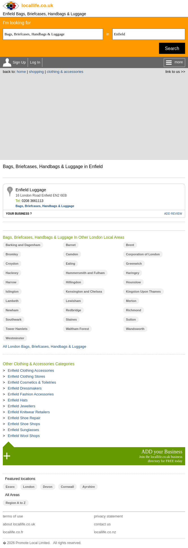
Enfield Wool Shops (24, 436)
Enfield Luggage (31, 189)
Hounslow (133, 282)
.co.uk (37, 5)
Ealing (70, 263)
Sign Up (19, 62)
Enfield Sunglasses (23, 430)
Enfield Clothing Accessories (31, 370)
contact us (102, 524)
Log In (35, 62)
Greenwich (134, 263)
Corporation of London (143, 254)
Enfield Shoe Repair (24, 418)
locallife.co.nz (105, 532)
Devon (48, 486)
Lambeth (12, 301)
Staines (71, 319)
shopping (36, 71)
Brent (130, 245)
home (21, 71)
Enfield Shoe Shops (24, 424)
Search (172, 48)
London (28, 486)
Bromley (12, 254)
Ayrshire (88, 486)
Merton (131, 301)
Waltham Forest (77, 328)
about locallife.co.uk (19, 524)
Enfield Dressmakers (25, 388)
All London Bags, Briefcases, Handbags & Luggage (44, 346)
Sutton (131, 319)
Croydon (12, 263)
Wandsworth (135, 328)
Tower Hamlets (16, 328)
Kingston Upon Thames (143, 291)
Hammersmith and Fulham (85, 273)
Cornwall (67, 486)
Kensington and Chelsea (84, 291)
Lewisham (73, 301)
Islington (12, 291)
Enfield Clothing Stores (26, 376)
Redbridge (73, 310)
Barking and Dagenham (23, 245)
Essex (10, 486)
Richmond (133, 310)
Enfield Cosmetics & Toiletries (32, 382)
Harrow (11, 282)
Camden (72, 254)
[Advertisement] (94, 116)
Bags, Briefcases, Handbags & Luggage (45, 206)
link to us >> (175, 71)
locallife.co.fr (13, 532)
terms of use (13, 516)
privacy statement (108, 516)
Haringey (132, 273)
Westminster (15, 338)
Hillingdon (73, 282)
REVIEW (173, 213)
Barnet (71, 245)
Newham (12, 310)
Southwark (13, 319)
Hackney (12, 273)
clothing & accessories (65, 71)
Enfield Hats (18, 400)
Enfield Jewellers (22, 406)
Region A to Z (16, 502)
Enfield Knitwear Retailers (29, 412)
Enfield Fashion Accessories (31, 394)
